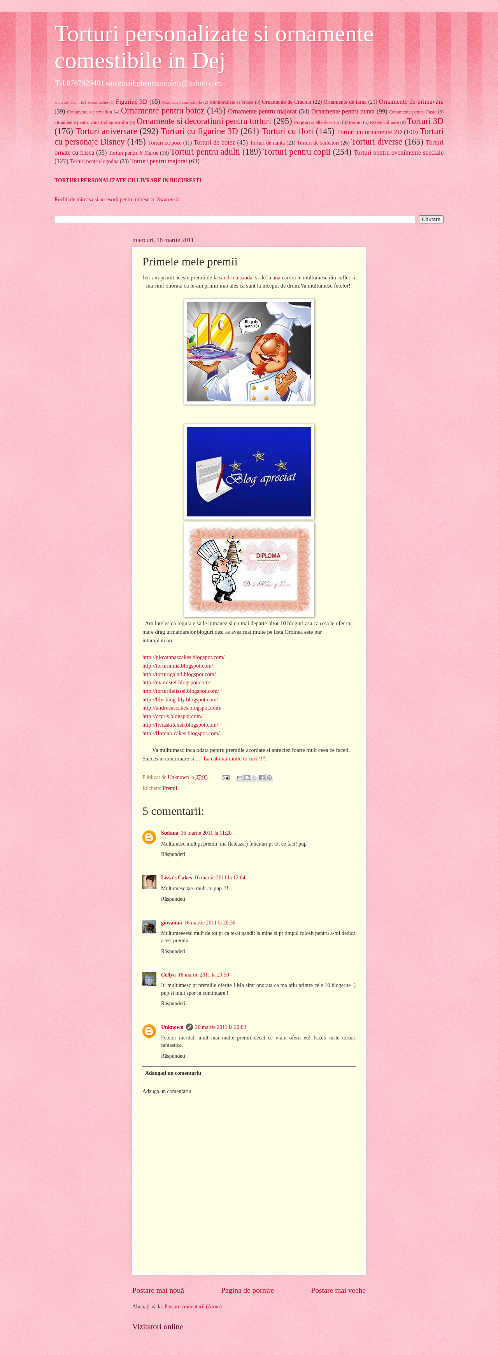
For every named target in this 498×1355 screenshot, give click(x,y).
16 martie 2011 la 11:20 (206, 833)
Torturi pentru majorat (159, 161)
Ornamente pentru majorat (262, 111)
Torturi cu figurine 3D (199, 131)
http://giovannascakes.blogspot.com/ (183, 657)
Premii (355, 122)
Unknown (172, 1027)
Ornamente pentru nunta (343, 111)
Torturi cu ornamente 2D (369, 132)
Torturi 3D (425, 121)
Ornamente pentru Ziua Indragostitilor (91, 122)
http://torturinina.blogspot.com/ (177, 666)
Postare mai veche (338, 1290)
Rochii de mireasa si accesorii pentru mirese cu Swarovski (117, 199)
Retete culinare (384, 122)
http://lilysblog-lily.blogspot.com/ (180, 699)
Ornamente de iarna (345, 102)
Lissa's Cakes (176, 878)
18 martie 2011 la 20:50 (203, 975)
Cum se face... (67, 102)
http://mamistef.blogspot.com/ (176, 682)
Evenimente (98, 102)
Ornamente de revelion (89, 112)
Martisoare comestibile (182, 102)
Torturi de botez (214, 142)
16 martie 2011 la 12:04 (219, 878)
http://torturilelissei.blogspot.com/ (180, 691)
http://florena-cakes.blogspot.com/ (181, 733)
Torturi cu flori (287, 131)
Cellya (168, 975)
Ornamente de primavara (411, 101)
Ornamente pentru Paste (413, 112)
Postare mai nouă (158, 1290)
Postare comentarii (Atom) (193, 1307)
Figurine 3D (131, 101)
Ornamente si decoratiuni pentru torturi (204, 121)
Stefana (169, 833)
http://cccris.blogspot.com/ (172, 716)
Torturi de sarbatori (318, 143)
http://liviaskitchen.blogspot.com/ (180, 725)
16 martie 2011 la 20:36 (209, 923)
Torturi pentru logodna (94, 161)
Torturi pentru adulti (205, 152)
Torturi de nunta (267, 143)
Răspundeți (173, 854)
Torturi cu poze (165, 143)
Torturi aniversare (106, 131)
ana (277, 277)
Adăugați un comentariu (173, 1073)
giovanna (171, 923)
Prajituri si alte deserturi (317, 122)
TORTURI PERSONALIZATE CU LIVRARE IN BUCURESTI (127, 180)
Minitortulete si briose (231, 102)
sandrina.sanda (236, 277)
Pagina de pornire (247, 1290)
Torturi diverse (376, 141)
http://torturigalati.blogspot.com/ (179, 674)
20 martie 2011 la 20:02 (220, 1027)
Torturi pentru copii (297, 152)
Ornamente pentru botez (163, 110)
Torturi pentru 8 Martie (133, 153)
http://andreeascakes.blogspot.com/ (182, 708)
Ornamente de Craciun (286, 102)
